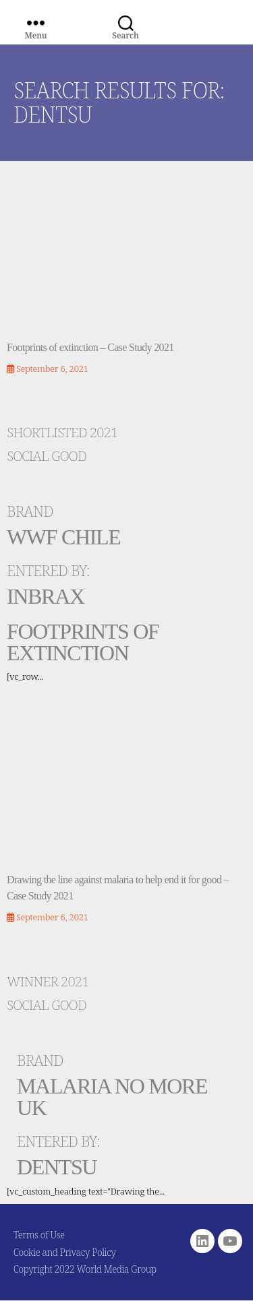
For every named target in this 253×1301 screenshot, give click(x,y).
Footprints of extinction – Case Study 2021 (90, 347)
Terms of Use (39, 1234)
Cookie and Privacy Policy (64, 1252)
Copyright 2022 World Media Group (85, 1269)
